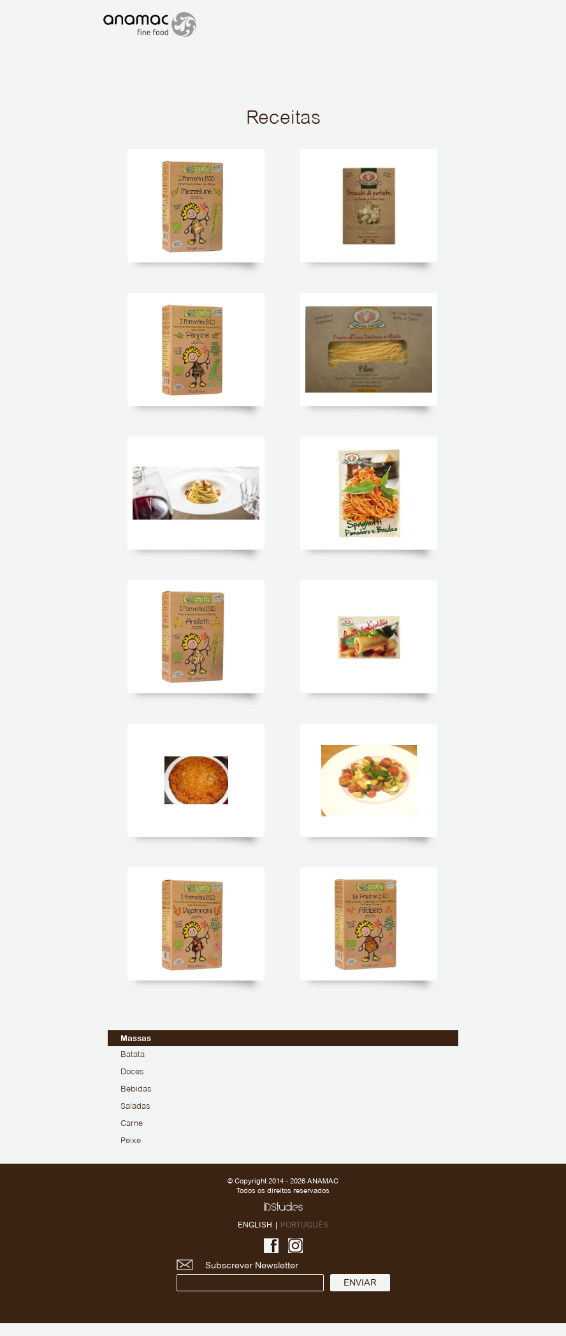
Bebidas (136, 1089)
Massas (135, 1038)
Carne (131, 1124)
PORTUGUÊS (304, 1224)
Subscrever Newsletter (250, 1275)
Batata (132, 1055)
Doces (132, 1072)
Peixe (130, 1141)
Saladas (135, 1107)
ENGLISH (255, 1224)
